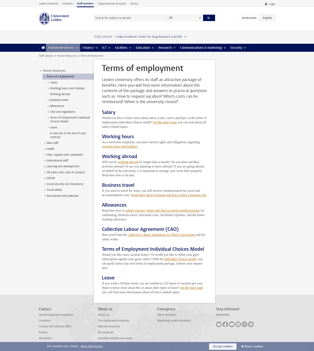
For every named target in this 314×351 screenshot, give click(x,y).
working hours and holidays (120, 146)
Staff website (46, 55)
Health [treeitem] (48, 149)
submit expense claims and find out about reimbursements (162, 210)
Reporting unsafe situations (174, 321)
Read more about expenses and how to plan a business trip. (169, 195)
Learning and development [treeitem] (61, 166)
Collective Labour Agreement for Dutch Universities (161, 234)
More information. (92, 346)
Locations (45, 321)
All (170, 18)
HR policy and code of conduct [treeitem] (64, 172)
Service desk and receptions (56, 315)
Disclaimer (45, 338)
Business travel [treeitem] (57, 100)
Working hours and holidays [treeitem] (65, 88)
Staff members (85, 3)
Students (67, 3)
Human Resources (61, 48)
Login (272, 4)
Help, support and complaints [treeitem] (63, 155)
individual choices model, (180, 259)
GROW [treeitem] (49, 178)
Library (134, 3)
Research (165, 48)
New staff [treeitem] (50, 143)
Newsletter (222, 315)
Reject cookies (253, 346)
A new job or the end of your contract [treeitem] (68, 135)
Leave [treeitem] (51, 128)
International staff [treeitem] (55, 161)
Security (236, 48)
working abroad (128, 162)
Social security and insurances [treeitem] (63, 184)
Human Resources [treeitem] (52, 71)
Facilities (121, 48)
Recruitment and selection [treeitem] (61, 196)
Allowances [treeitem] (55, 106)
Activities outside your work (115, 338)
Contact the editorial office (55, 326)
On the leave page (191, 287)
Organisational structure (112, 3)
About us (103, 315)
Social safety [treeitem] (52, 190)
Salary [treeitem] (51, 83)
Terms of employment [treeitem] (58, 77)
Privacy (43, 332)
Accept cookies (222, 346)
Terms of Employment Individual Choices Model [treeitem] (68, 119)
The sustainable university (113, 321)
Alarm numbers (166, 315)
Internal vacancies (109, 326)
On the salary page (164, 122)
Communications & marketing (201, 48)
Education (143, 48)
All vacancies (106, 332)
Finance (88, 48)
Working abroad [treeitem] (60, 94)
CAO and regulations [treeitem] (60, 112)
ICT (104, 48)
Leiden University (48, 3)
